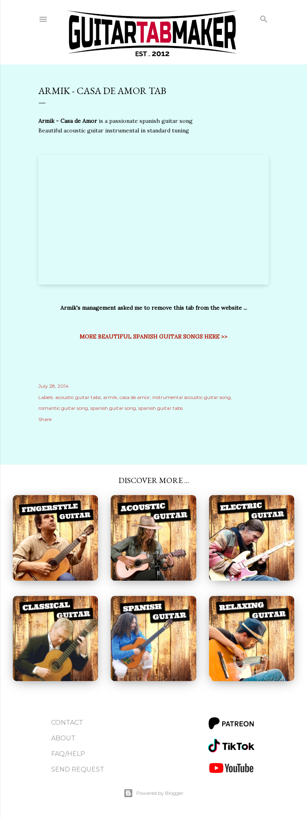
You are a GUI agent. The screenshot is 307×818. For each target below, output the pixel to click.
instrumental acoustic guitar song (191, 397)
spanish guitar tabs (160, 408)
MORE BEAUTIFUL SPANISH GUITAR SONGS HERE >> (153, 336)
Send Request (77, 769)
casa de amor (135, 397)
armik (110, 397)
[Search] (264, 17)
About (63, 738)
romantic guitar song (63, 408)
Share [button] (45, 419)
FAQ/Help (68, 754)
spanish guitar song (113, 408)
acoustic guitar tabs (78, 397)
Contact (67, 722)
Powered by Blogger (153, 793)
